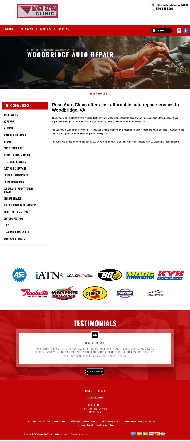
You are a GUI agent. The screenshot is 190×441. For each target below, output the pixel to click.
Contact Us (63, 28)
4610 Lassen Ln (47, 49)
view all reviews (95, 383)
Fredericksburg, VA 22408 (64, 49)
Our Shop (9, 28)
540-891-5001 (164, 8)
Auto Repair (27, 28)
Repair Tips (45, 28)
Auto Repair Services (95, 409)
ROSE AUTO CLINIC (100, 104)
